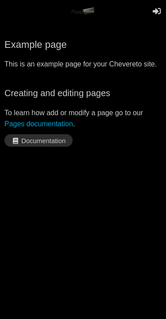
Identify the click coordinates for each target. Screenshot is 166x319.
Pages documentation (38, 124)
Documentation (39, 140)
